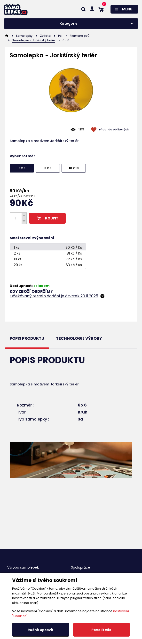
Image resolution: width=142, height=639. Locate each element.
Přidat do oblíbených (114, 129)
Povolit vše (101, 629)
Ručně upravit (41, 629)
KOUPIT (47, 218)
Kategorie (69, 23)
